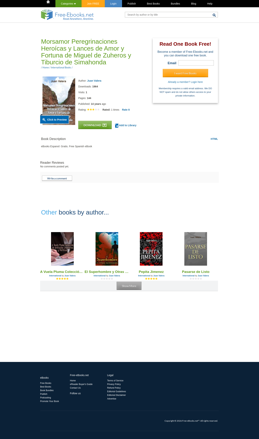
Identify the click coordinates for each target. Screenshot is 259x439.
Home (73, 380)
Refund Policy (114, 388)
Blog (193, 3)
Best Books (153, 3)
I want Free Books (185, 73)
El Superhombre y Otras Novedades (107, 272)
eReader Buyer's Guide (81, 384)
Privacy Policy (114, 384)
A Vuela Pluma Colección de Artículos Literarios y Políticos (62, 272)
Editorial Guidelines (116, 391)
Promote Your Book (49, 401)
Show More (129, 286)
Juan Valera (94, 80)
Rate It (126, 109)
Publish (132, 3)
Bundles (175, 3)
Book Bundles (47, 390)
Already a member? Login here (185, 82)
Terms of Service (115, 380)
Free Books (45, 383)
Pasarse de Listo (195, 272)
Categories (68, 3)
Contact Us (75, 388)
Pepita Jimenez (151, 272)
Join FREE (93, 3)
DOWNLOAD (95, 125)
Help (210, 3)
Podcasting (45, 397)
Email (172, 63)
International (55, 276)
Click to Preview (57, 119)
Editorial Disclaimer (116, 395)
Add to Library (125, 125)
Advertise (111, 398)
